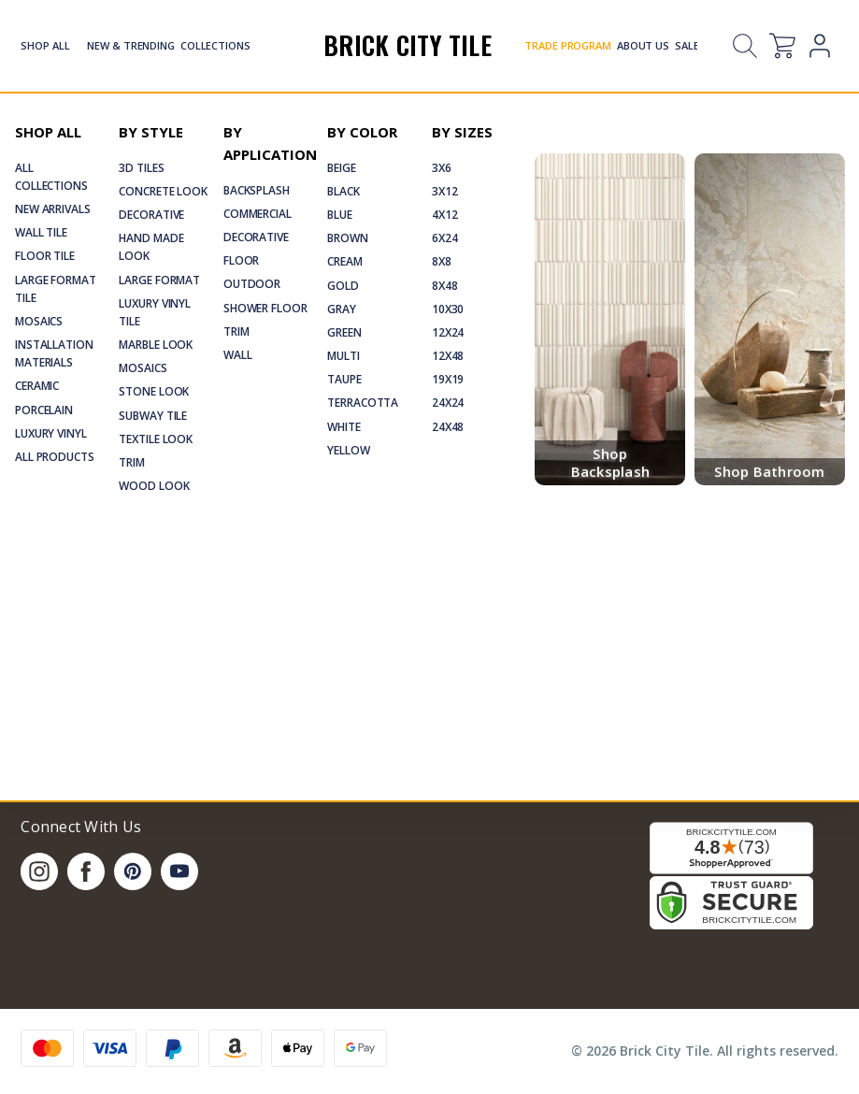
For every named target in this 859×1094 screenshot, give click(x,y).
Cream (344, 261)
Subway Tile (153, 416)
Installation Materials (54, 353)
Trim (132, 462)
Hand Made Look (151, 247)
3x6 (441, 168)
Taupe (344, 379)
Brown (347, 238)
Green (344, 332)
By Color (362, 131)
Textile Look (156, 439)
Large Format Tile (55, 289)
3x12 (445, 191)
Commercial (257, 214)
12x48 (448, 356)
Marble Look (156, 345)
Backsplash (256, 190)
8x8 (441, 261)
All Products (54, 457)
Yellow (348, 450)
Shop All (51, 45)
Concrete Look (163, 191)
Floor (241, 260)
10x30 (448, 309)
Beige (341, 168)
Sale (687, 45)
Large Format (159, 280)
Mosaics (39, 321)
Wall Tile (41, 232)
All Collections (51, 177)
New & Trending (130, 45)
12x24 (448, 332)
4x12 (445, 215)
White (343, 427)
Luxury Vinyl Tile (155, 312)
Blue (339, 215)
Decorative (151, 215)
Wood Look (154, 486)
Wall (237, 355)
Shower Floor (265, 308)
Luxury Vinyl (51, 433)
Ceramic (37, 386)
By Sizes (462, 131)
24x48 (448, 427)
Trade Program (567, 45)
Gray (341, 309)
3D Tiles (141, 168)
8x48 (445, 286)
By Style (151, 131)
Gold (343, 286)
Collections (215, 45)
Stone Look (154, 391)
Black (343, 191)
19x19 (448, 379)
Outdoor (251, 284)
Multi (343, 356)
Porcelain (44, 410)
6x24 (445, 238)
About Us (643, 45)
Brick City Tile (407, 45)
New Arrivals (53, 209)
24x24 (448, 402)
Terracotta (362, 402)
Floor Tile (45, 256)
